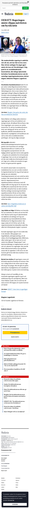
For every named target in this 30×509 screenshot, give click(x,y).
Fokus (17, 482)
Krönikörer (18, 478)
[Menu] (2, 14)
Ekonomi (3, 485)
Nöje (17, 487)
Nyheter (3, 478)
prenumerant (16, 329)
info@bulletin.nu (9, 440)
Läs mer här (11, 500)
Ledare (2, 487)
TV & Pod (3, 480)
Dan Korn (3, 460)
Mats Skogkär (4, 458)
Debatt (2, 489)
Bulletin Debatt (5, 32)
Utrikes (2, 482)
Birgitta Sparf (4, 470)
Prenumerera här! (6, 450)
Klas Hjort (3, 459)
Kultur (17, 485)
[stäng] (28, 2)
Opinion (17, 480)
